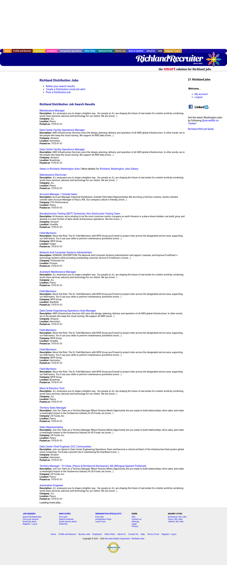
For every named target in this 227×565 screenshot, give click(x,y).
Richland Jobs (138, 538)
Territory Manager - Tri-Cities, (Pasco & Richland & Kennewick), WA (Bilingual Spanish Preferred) (93, 465)
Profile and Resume (22, 51)
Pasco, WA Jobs (175, 519)
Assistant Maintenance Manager (58, 271)
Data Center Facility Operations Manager (62, 129)
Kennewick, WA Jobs (177, 517)
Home (7, 51)
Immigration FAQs (103, 519)
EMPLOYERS (64, 513)
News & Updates (135, 51)
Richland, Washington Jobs (115, 168)
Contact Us (133, 534)
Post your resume (30, 519)
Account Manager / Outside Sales (58, 194)
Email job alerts (30, 521)
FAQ (133, 517)
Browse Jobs (84, 534)
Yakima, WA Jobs (175, 521)
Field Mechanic (48, 233)
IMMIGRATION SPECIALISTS (108, 513)
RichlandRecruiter (169, 58)
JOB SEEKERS (29, 513)
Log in (35, 524)
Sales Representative (51, 427)
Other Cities (89, 51)
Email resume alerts (68, 521)
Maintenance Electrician (53, 174)
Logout (198, 97)
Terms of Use (153, 534)
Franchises (39, 51)
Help (160, 51)
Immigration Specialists (70, 51)
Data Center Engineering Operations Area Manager (68, 310)
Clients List (120, 51)
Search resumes (66, 519)
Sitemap (135, 521)
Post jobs (63, 517)
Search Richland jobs (32, 517)
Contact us (136, 519)
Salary (134, 168)
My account (201, 94)
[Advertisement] (113, 24)
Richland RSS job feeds (201, 129)
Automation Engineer (51, 485)
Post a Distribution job (58, 92)
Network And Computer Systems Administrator (66, 252)
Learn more (100, 521)
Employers (52, 51)
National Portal (105, 51)
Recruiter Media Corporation (117, 538)
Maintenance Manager (52, 110)
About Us (150, 51)
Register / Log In (172, 51)
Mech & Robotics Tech (52, 388)
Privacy (135, 526)
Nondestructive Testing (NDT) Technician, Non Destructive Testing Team (80, 213)
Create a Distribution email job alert (65, 89)
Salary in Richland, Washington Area (60, 168)
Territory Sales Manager (53, 407)
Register (26, 524)
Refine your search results (60, 86)
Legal (134, 524)
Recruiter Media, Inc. (215, 61)
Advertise (63, 524)
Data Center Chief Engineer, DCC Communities (65, 446)
